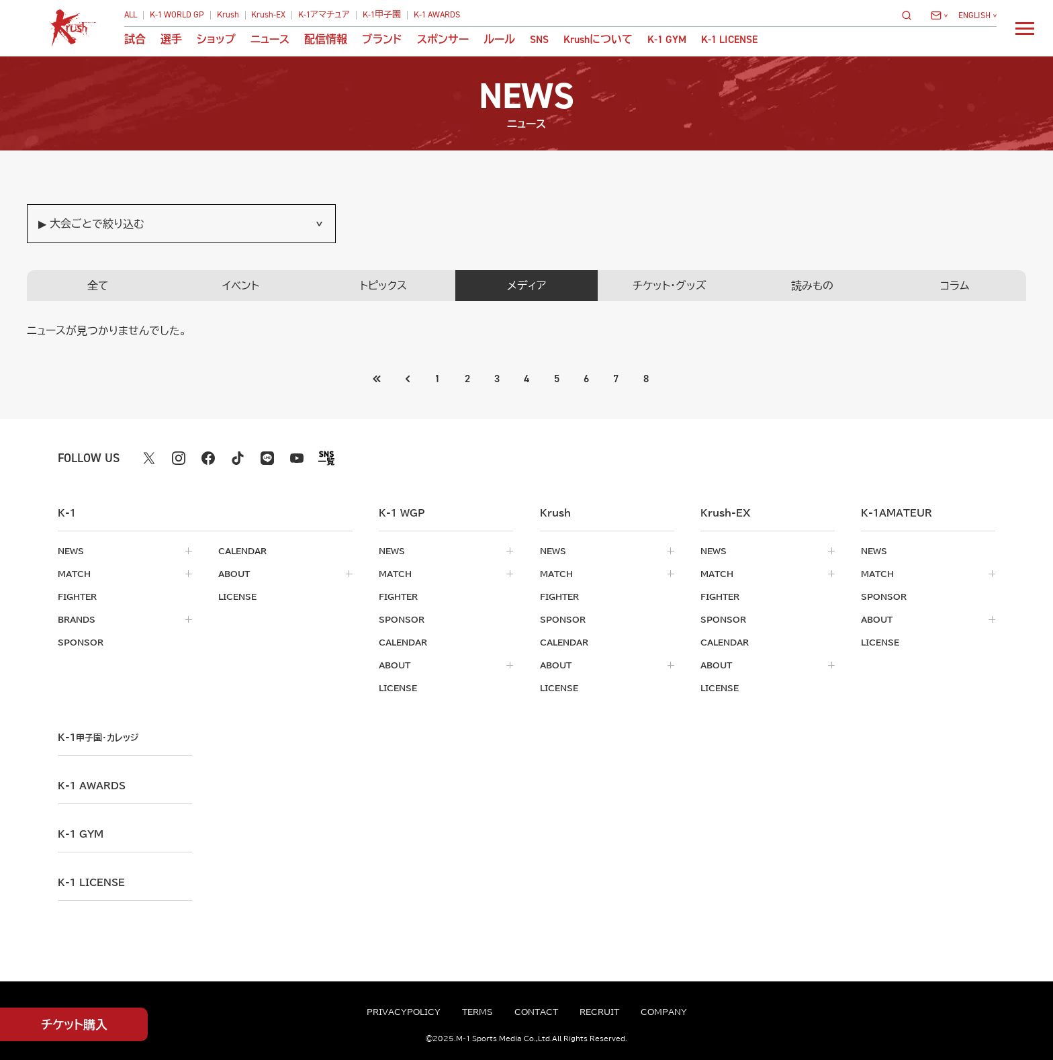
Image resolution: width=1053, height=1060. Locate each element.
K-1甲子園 (382, 15)
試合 (135, 39)
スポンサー (443, 39)
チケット (74, 1025)
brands (76, 619)
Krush (228, 15)
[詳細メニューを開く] (1025, 28)
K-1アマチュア (324, 15)
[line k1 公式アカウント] (267, 458)
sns (539, 39)
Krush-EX (268, 15)
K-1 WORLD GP (177, 15)
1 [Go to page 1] (437, 378)
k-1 (98, 737)
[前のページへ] (377, 378)
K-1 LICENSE (729, 39)
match (74, 574)
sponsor (80, 642)
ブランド (382, 39)
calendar (242, 551)
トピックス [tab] (383, 285)
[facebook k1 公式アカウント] (208, 458)
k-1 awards (92, 786)
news (71, 551)
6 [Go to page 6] (586, 378)
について (598, 39)
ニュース (269, 39)
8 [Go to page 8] (646, 378)
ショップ (216, 39)
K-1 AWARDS (437, 15)
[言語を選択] (977, 15)
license (237, 596)
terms (477, 1012)
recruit (599, 1012)
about (234, 574)
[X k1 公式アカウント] (149, 458)
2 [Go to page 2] (467, 378)
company (664, 1012)
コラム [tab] (954, 285)
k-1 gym (80, 834)
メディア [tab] (526, 285)
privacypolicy (404, 1012)
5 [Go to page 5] (556, 378)
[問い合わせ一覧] (939, 15)
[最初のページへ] (407, 378)
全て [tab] (98, 285)
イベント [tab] (240, 285)
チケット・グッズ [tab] (669, 285)
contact (536, 1012)
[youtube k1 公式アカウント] (297, 458)
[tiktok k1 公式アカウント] (238, 458)
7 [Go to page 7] (616, 378)
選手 (171, 39)
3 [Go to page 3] (497, 378)
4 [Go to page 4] (526, 378)
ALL (130, 15)
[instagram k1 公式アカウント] (179, 458)
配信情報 (325, 39)
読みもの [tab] (812, 285)
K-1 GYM (666, 39)
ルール (499, 39)
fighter (77, 596)
